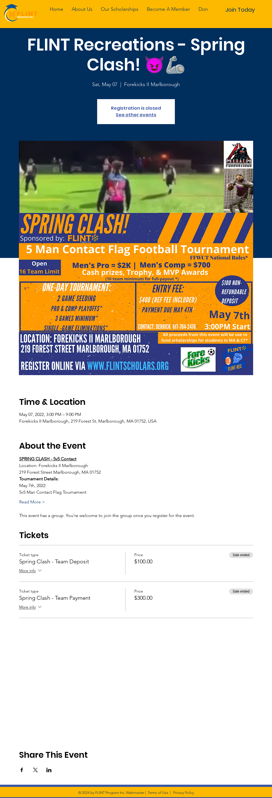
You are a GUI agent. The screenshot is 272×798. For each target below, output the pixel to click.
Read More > (32, 502)
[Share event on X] (35, 770)
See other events (136, 115)
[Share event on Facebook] (21, 770)
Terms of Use (158, 793)
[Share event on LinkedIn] (49, 770)
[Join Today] (240, 9)
